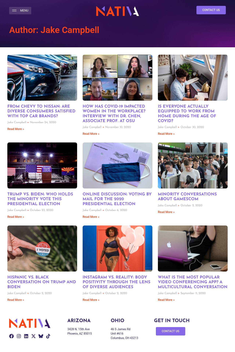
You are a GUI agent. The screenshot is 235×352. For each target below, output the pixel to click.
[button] (20, 10)
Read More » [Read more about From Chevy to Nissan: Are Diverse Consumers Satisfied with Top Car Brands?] (15, 129)
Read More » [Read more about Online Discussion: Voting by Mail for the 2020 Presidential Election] (91, 217)
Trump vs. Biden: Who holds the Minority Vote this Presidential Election (40, 199)
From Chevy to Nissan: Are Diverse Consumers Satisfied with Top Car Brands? (41, 111)
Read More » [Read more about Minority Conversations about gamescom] (166, 212)
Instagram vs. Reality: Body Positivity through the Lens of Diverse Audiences (116, 282)
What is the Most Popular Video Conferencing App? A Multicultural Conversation (192, 282)
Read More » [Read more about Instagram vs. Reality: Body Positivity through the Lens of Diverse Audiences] (91, 300)
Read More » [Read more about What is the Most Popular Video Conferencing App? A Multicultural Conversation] (166, 300)
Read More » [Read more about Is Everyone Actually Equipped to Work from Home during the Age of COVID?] (166, 133)
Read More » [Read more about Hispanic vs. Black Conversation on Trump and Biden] (15, 300)
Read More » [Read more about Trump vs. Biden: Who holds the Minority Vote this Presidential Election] (15, 217)
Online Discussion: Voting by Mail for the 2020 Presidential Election (117, 199)
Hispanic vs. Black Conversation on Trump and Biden (41, 282)
